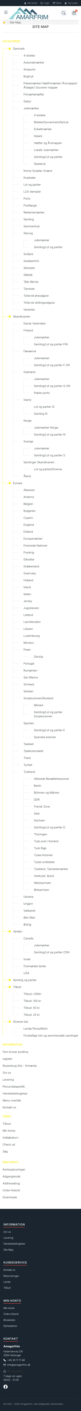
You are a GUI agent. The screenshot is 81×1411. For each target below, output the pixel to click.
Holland (28, 580)
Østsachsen (41, 890)
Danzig (38, 656)
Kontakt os (9, 1107)
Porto (26, 198)
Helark (38, 136)
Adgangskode (12, 1176)
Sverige (28, 441)
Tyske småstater (44, 862)
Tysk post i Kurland (46, 841)
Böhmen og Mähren (46, 792)
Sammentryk (31, 226)
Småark (28, 254)
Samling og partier (25, 980)
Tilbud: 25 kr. (31, 1014)
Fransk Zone (42, 806)
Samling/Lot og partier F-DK (52, 365)
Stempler (29, 268)
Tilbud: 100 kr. (32, 1001)
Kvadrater (29, 177)
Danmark (19, 48)
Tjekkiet (28, 744)
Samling (28, 219)
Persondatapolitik (14, 1086)
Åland (27, 476)
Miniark (38, 705)
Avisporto (29, 69)
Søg (5, 1151)
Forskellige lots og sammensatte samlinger (50, 1035)
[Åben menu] (5, 13)
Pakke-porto (42, 393)
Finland (28, 330)
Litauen (28, 629)
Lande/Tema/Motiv (35, 1028)
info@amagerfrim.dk (18, 1364)
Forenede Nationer (35, 545)
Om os (7, 1072)
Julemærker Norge (46, 427)
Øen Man (29, 917)
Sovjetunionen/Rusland (38, 698)
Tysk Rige (40, 848)
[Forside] (34, 13)
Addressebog (11, 1183)
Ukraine (28, 896)
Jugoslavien (31, 608)
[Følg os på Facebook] (5, 1387)
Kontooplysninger (14, 1169)
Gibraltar (28, 559)
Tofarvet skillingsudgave (39, 302)
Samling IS (40, 413)
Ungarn (28, 903)
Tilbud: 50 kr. (31, 1007)
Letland (28, 615)
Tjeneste (29, 288)
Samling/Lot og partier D (49, 827)
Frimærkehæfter (33, 94)
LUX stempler (32, 191)
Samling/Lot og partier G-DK (52, 386)
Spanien (28, 723)
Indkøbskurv (10, 1137)
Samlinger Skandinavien (38, 462)
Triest (27, 758)
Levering (8, 1079)
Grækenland (31, 566)
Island (27, 400)
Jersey (27, 601)
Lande (6, 1281)
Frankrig (28, 552)
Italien (27, 594)
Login (44, 3)
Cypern (28, 517)
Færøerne (29, 351)
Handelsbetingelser (15, 1093)
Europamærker (33, 538)
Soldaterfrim (31, 261)
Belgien (28, 504)
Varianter (29, 309)
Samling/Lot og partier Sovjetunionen (48, 714)
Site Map (15, 22)
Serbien (28, 691)
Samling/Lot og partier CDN (51, 952)
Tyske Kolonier (43, 855)
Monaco (28, 642)
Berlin (37, 785)
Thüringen (40, 834)
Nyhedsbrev (10, 1325)
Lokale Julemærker (46, 150)
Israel (26, 959)
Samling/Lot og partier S (49, 455)
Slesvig (28, 233)
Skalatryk (40, 164)
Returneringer (11, 1275)
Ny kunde (71, 3)
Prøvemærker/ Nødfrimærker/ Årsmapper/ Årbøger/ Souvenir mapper (50, 85)
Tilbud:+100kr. (32, 994)
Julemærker (31, 108)
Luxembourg (31, 635)
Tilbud (17, 987)
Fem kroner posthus (15, 1052)
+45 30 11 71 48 (16, 1360)
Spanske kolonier (45, 737)
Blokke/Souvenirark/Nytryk (51, 122)
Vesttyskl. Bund (44, 876)
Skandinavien (21, 316)
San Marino (30, 677)
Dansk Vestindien (34, 323)
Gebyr (27, 101)
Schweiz (28, 684)
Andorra (28, 497)
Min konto (30, 3)
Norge (27, 420)
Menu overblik (12, 1100)
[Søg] (63, 13)
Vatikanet (29, 910)
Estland (28, 531)
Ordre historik (11, 1190)
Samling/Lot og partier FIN (51, 344)
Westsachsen (42, 883)
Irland (27, 587)
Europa (17, 483)
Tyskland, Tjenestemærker (51, 869)
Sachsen (39, 820)
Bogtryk (28, 76)
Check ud (9, 1144)
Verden (17, 931)
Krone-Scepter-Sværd (37, 170)
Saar (37, 813)
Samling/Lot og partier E (49, 730)
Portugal (28, 663)
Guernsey (29, 573)
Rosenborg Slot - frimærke (20, 1065)
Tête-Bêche (31, 282)
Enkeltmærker (43, 129)
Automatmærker (33, 62)
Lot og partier (32, 184)
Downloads (10, 1197)
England (28, 524)
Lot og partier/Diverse (48, 469)
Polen (27, 649)
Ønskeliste (9, 1320)
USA (26, 973)
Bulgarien (29, 511)
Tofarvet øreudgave (36, 295)
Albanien (29, 490)
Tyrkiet (27, 765)
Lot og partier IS (44, 406)
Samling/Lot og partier (48, 157)
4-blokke (29, 55)
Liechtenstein (32, 622)
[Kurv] (74, 13)
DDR (37, 799)
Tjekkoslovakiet (33, 751)
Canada (28, 938)
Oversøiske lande (34, 966)
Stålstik (28, 275)
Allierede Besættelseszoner (51, 778)
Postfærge (30, 205)
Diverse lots (20, 1021)
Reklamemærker (33, 212)
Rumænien (30, 670)
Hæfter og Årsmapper (48, 143)
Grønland (29, 372)
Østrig (27, 924)
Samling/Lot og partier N (49, 434)
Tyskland (29, 772)
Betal (57, 3)
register (7, 1059)
